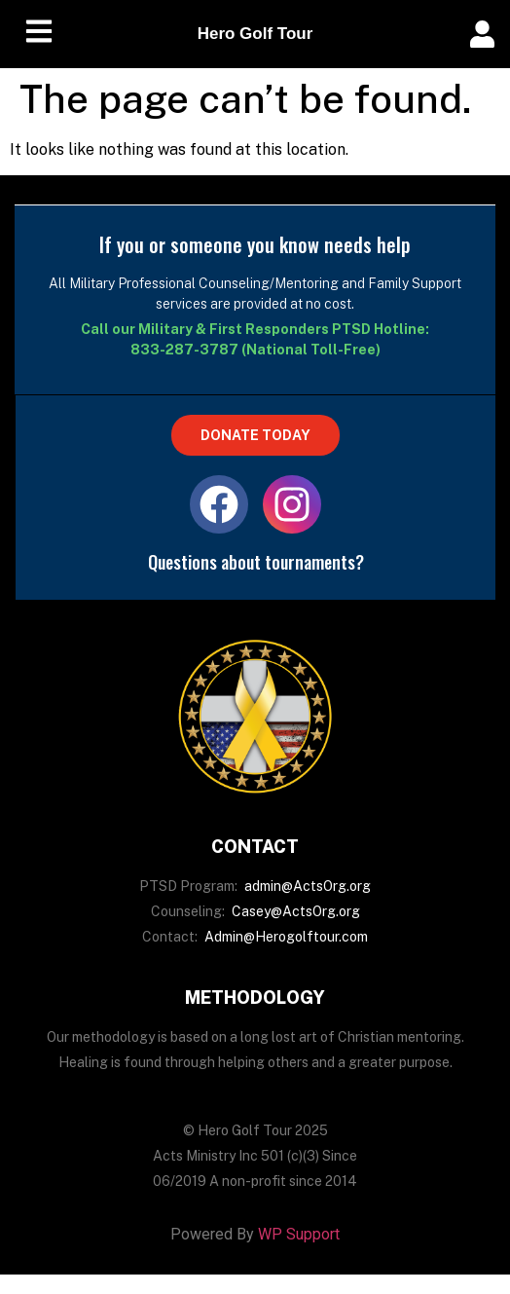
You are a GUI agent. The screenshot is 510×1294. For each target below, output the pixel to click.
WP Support (299, 1234)
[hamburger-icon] (39, 35)
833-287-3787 (184, 349)
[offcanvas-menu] (482, 35)
